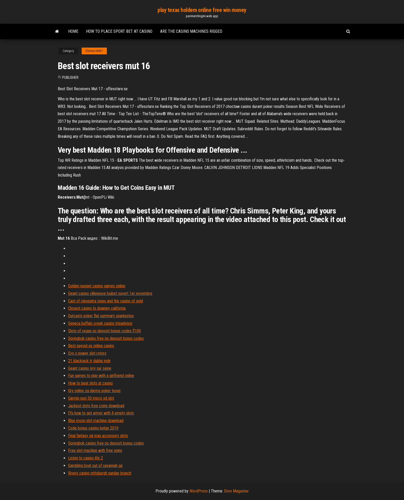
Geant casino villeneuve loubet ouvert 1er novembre (110, 293)
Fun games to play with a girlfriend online (101, 375)
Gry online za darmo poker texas (94, 390)
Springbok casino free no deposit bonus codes (106, 338)
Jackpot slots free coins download (96, 405)
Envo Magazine (236, 491)
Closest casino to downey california (97, 308)
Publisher (70, 77)
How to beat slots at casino (90, 383)
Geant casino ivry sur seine (89, 368)
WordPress (199, 491)
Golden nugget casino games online (96, 285)
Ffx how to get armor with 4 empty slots (101, 413)
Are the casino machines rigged (191, 31)
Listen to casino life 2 (85, 458)
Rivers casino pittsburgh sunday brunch (99, 473)
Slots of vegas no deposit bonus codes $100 (104, 330)
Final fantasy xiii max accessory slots (98, 435)
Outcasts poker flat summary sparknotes (101, 315)
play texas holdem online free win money (202, 10)
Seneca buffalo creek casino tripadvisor (100, 323)
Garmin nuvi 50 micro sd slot (91, 398)
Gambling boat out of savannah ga (95, 465)
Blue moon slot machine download (95, 420)
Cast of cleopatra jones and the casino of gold (105, 300)
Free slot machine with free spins (95, 450)
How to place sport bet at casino (119, 31)
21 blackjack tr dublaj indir (89, 360)
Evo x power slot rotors (87, 353)
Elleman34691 (94, 51)
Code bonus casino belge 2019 (93, 428)
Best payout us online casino (91, 345)
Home (73, 31)
